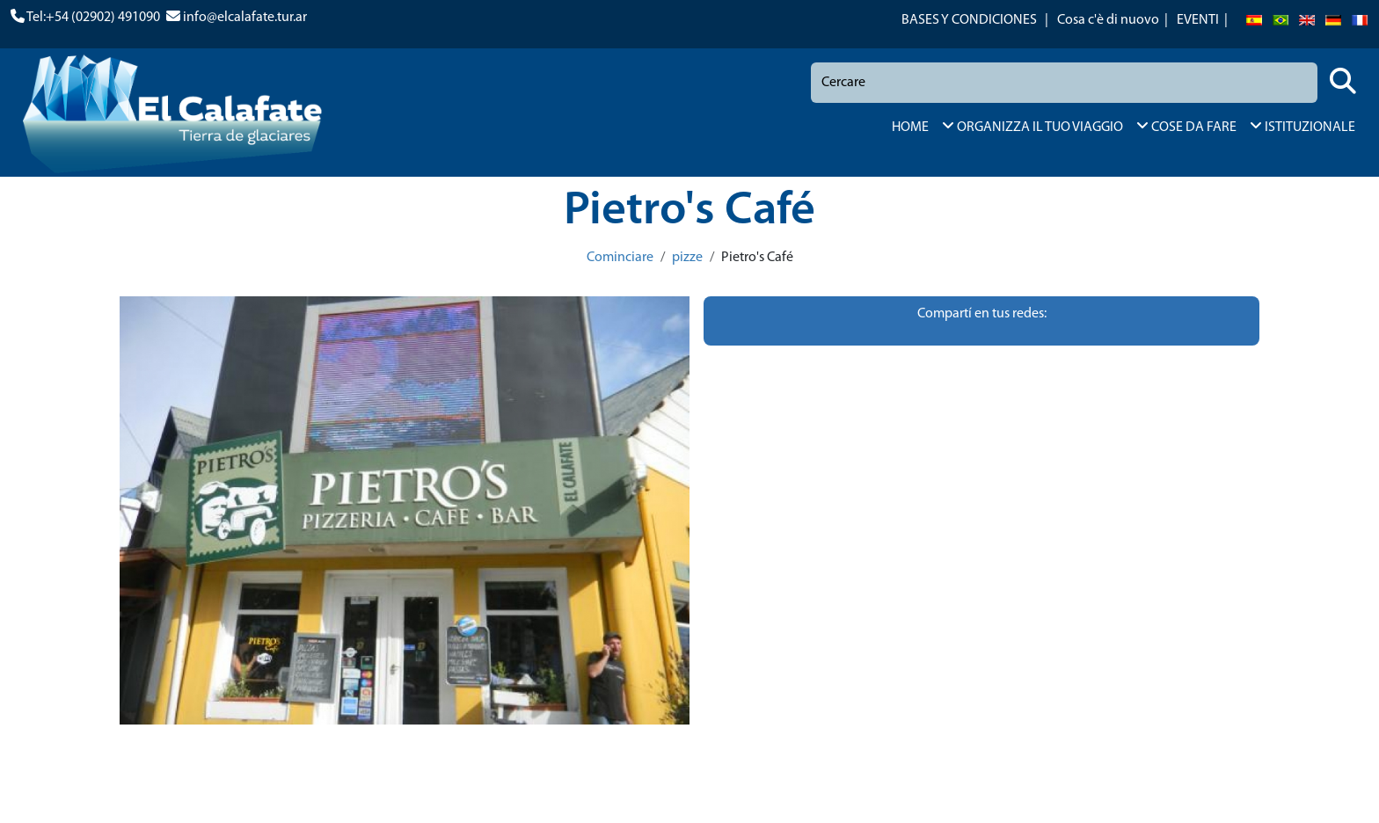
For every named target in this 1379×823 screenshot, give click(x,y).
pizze (687, 258)
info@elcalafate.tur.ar (245, 18)
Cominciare (620, 258)
